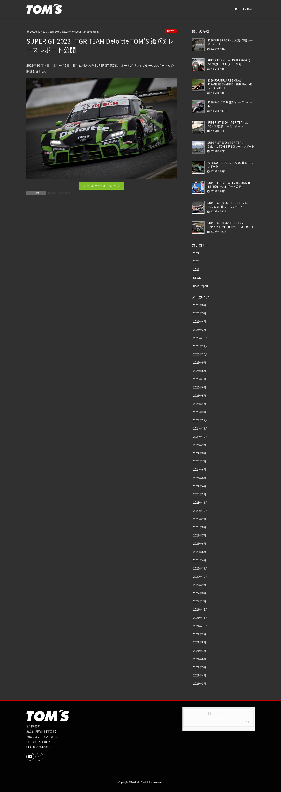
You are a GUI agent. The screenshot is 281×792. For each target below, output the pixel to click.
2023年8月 (199, 527)
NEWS (170, 31)
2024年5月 (199, 478)
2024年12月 (200, 420)
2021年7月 (199, 650)
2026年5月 (199, 313)
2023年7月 (199, 535)
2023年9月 (199, 519)
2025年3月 (199, 412)
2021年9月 (199, 634)
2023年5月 (199, 551)
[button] (101, 186)
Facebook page (218, 718)
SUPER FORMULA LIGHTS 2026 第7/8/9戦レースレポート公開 (228, 62)
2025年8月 (199, 370)
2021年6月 (199, 659)
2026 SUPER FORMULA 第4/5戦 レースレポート (230, 42)
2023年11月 (200, 502)
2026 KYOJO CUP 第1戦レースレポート (229, 104)
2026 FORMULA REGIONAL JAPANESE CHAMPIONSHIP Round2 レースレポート (229, 84)
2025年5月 (199, 395)
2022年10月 (200, 576)
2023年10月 (200, 510)
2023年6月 (199, 543)
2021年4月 (199, 675)
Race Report (64, 193)
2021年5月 (199, 667)
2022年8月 (199, 593)
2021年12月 (200, 609)
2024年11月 (200, 428)
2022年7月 (199, 601)
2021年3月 (199, 683)
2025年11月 (200, 346)
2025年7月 (199, 379)
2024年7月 (199, 461)
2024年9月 (199, 445)
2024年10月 (200, 436)
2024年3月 (199, 494)
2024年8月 (199, 453)
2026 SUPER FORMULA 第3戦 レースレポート (230, 165)
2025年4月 (199, 403)
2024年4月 (199, 486)
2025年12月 (200, 338)
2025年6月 (199, 387)
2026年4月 (199, 321)
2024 (196, 253)
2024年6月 (199, 469)
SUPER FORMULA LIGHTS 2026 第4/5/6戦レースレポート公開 (228, 185)
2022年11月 (200, 568)
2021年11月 (200, 617)
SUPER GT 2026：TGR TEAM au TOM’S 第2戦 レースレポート (227, 124)
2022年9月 (199, 585)
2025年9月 (199, 362)
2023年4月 (199, 560)
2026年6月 (199, 305)
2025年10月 (200, 354)
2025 (196, 261)
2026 (196, 269)
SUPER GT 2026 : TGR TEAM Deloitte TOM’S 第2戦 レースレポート (230, 144)
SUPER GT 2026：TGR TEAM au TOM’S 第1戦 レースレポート (227, 205)
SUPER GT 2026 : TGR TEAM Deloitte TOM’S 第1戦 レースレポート (230, 225)
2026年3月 (199, 329)
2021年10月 (200, 626)
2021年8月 (199, 642)
